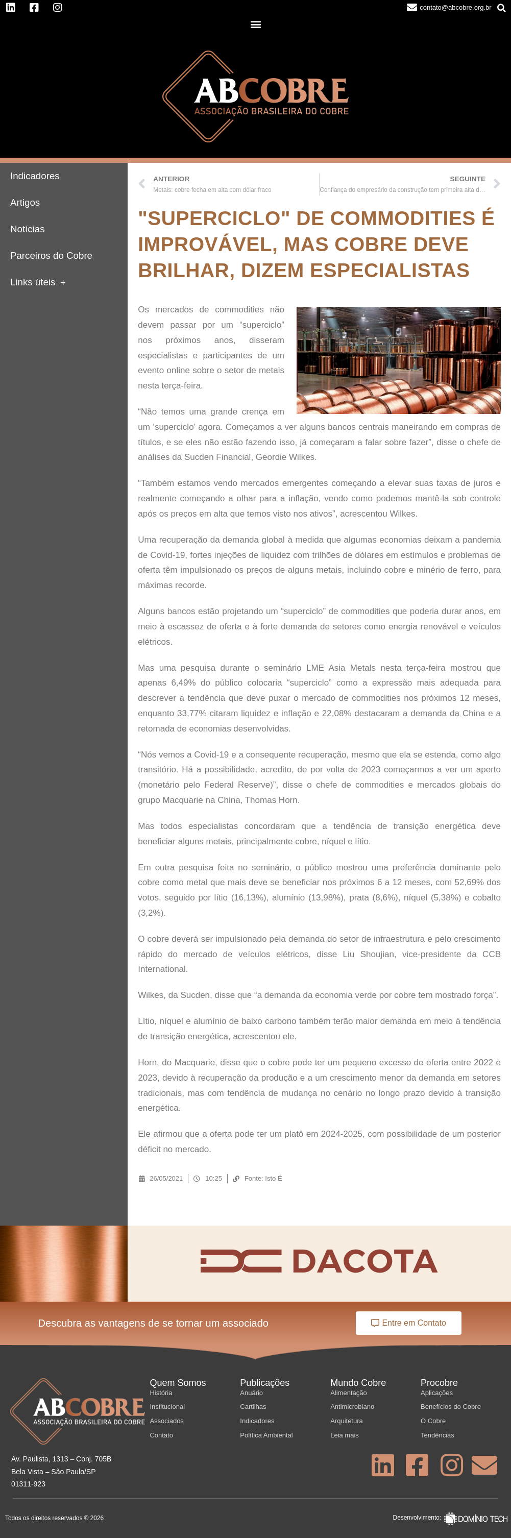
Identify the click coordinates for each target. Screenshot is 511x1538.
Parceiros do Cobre (51, 255)
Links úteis (38, 282)
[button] (501, 8)
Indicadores (35, 175)
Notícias (27, 229)
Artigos (25, 202)
